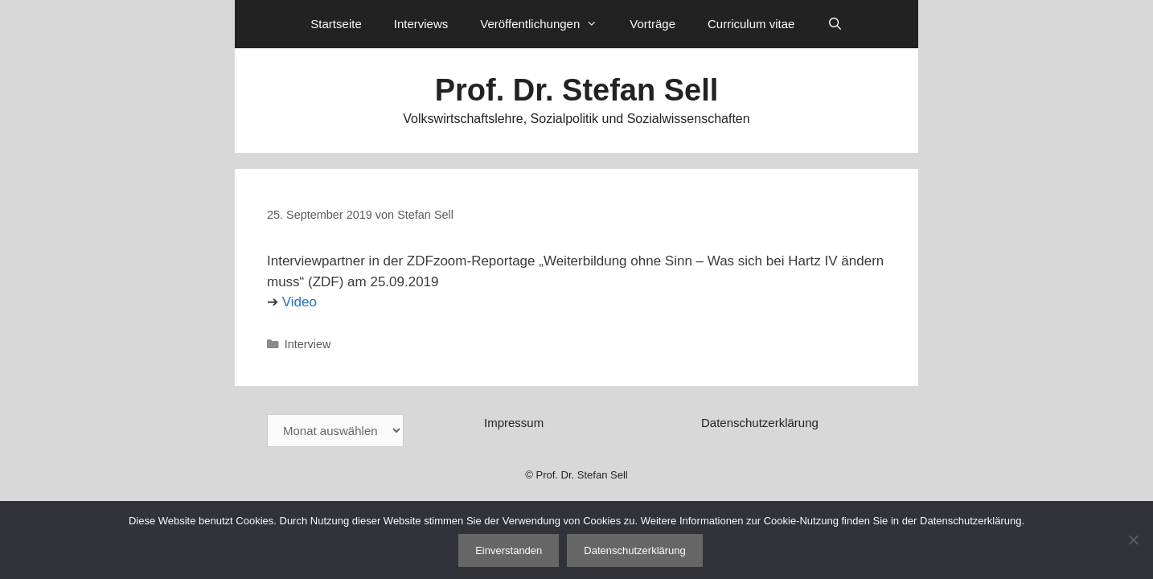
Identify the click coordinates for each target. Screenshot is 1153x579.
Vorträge (652, 24)
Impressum (514, 422)
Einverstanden (508, 550)
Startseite (335, 24)
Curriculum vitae (751, 24)
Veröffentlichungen (546, 24)
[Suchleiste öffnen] (834, 24)
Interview (308, 344)
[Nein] (1133, 540)
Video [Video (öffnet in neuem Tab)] (299, 302)
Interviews (421, 24)
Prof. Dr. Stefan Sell (577, 90)
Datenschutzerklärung (760, 422)
